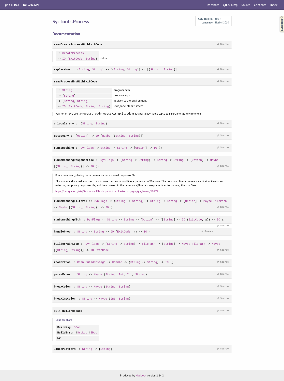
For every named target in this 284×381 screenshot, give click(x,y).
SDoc (77, 327)
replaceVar (62, 69)
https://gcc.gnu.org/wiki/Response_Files (78, 191)
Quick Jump (230, 5)
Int (121, 274)
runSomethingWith (67, 219)
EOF (59, 338)
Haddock (141, 375)
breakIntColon (65, 299)
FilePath (220, 201)
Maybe (106, 136)
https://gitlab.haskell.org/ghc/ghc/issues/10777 (130, 191)
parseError (62, 274)
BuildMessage (96, 262)
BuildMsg (63, 327)
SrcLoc (82, 333)
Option (82, 136)
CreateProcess (73, 53)
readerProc (62, 262)
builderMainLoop (66, 244)
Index (273, 5)
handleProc (62, 231)
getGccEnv (61, 136)
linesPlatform (65, 349)
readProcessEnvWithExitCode (75, 81)
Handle (117, 262)
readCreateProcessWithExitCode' (79, 44)
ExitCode (75, 59)
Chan (80, 262)
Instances (212, 5)
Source (245, 5)
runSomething (64, 148)
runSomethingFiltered (70, 201)
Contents (260, 5)
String (91, 59)
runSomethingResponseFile (74, 160)
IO (64, 59)
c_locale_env (64, 123)
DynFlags (87, 148)
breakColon (62, 287)
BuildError (65, 333)
